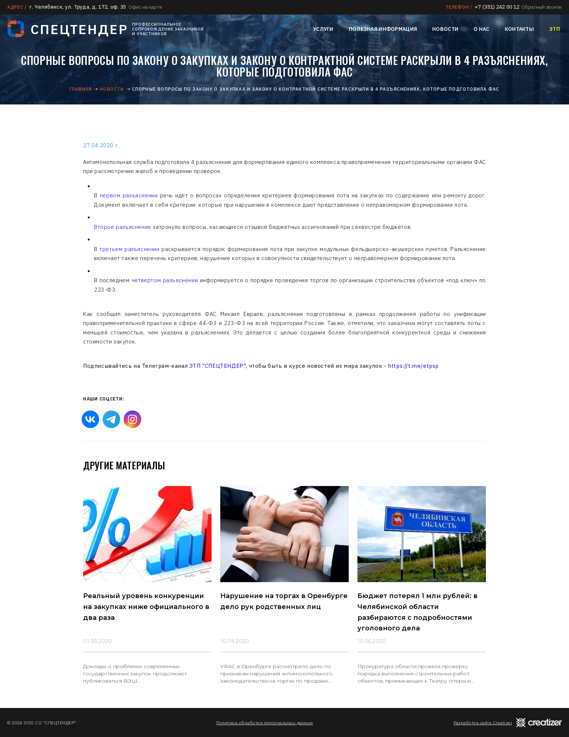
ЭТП (554, 29)
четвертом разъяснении (164, 280)
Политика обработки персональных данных (264, 722)
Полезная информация (383, 29)
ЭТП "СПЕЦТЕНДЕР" (217, 365)
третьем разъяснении (129, 249)
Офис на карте (145, 7)
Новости (445, 29)
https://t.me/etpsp (413, 365)
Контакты (519, 29)
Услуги (323, 29)
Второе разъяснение (123, 226)
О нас (481, 29)
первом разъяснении (128, 195)
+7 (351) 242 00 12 (497, 7)
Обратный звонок (541, 7)
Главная (81, 89)
